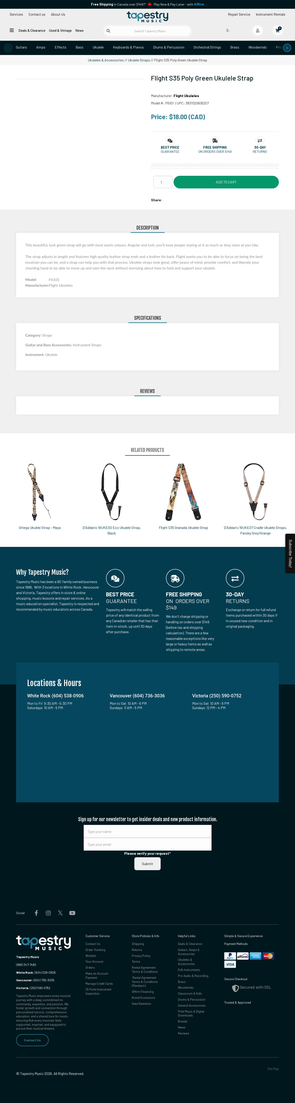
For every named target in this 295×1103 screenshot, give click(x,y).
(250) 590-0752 (33, 988)
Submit (147, 863)
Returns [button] (260, 151)
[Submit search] (108, 31)
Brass (234, 47)
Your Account (94, 961)
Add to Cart (226, 182)
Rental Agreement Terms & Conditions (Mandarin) (145, 982)
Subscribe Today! (290, 554)
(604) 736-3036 (35, 980)
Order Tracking (95, 950)
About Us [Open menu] (58, 14)
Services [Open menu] (16, 14)
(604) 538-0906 (36, 972)
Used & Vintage (60, 30)
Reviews (183, 1033)
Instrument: (35, 354)
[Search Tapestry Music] (147, 31)
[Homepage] (147, 17)
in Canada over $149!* (118, 4)
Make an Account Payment (97, 975)
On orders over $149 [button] (215, 151)
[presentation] (8, 48)
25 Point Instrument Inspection (98, 991)
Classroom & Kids (190, 993)
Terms (136, 961)
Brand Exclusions (143, 997)
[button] (170, 147)
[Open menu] (12, 30)
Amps (40, 47)
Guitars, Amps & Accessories (189, 952)
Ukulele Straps (139, 60)
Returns (137, 950)
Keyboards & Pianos (128, 47)
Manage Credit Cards (99, 983)
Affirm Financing (143, 991)
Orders (90, 967)
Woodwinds (257, 47)
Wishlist (91, 956)
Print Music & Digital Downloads (191, 1013)
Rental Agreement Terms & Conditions (145, 969)
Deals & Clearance (31, 30)
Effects (60, 47)
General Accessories (192, 1005)
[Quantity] (162, 182)
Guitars (21, 47)
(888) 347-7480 (26, 965)
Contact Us (32, 1040)
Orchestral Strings (207, 47)
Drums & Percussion (168, 47)
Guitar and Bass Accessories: (49, 345)
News (79, 30)
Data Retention (141, 1003)
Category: (33, 335)
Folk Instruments (189, 970)
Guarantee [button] (170, 151)
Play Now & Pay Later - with (179, 4)
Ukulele (98, 47)
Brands (182, 1021)
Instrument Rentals (270, 14)
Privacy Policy (141, 956)
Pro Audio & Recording (193, 976)
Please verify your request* (147, 853)
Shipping (138, 944)
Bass (79, 47)
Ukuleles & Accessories (106, 60)
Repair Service (239, 14)
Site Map (273, 1069)
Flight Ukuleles (186, 95)
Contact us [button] (37, 14)
